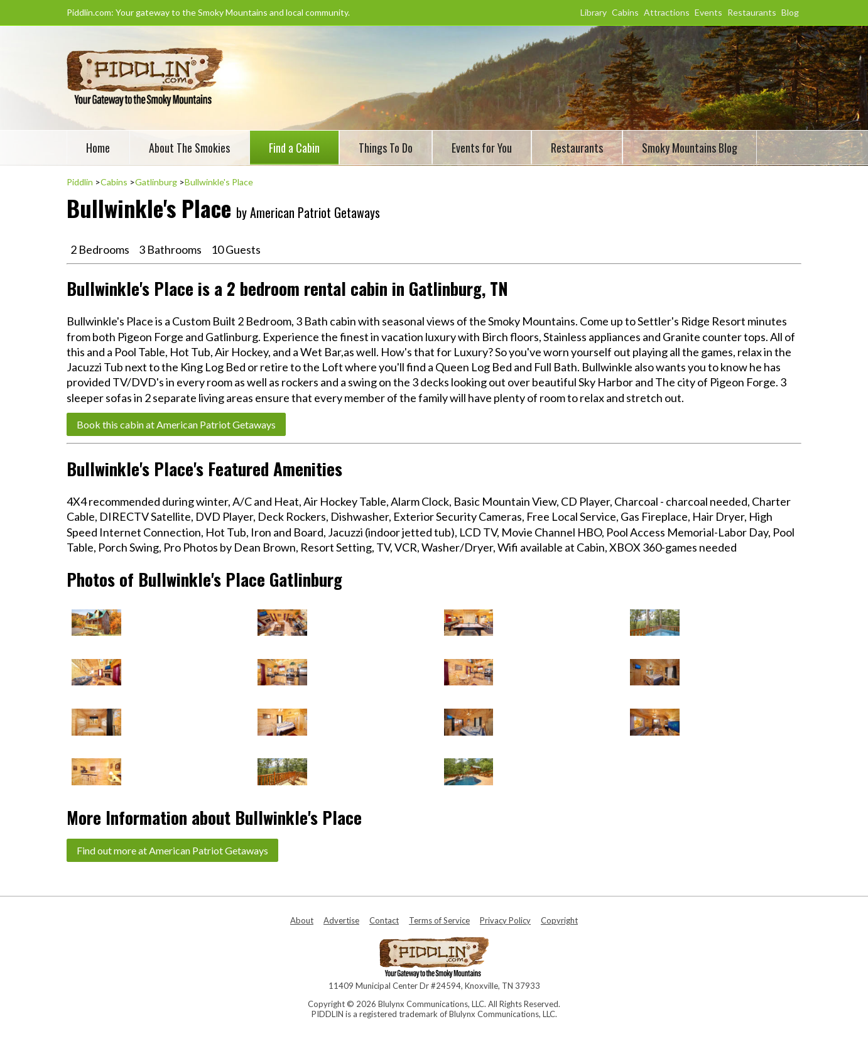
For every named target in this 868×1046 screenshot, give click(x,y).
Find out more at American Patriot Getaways (172, 850)
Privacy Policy (505, 920)
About (301, 920)
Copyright (559, 920)
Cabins (625, 12)
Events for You (482, 147)
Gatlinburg (156, 182)
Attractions (667, 12)
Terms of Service (439, 920)
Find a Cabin (294, 147)
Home (98, 147)
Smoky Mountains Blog (689, 147)
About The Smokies (189, 147)
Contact (384, 920)
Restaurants (751, 12)
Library (593, 12)
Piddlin (80, 182)
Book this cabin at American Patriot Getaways (176, 424)
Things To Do (386, 147)
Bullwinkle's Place (219, 182)
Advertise (341, 920)
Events (708, 12)
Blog (790, 12)
